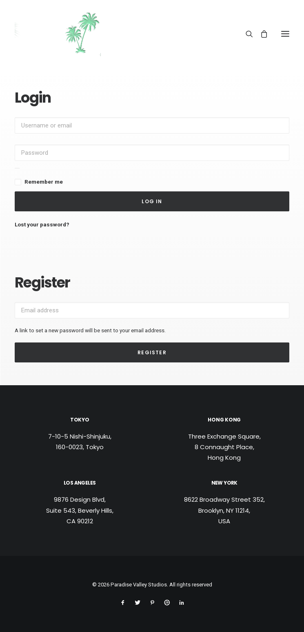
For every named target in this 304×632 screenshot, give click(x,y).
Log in (152, 201)
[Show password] (17, 168)
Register (152, 352)
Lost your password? (42, 224)
